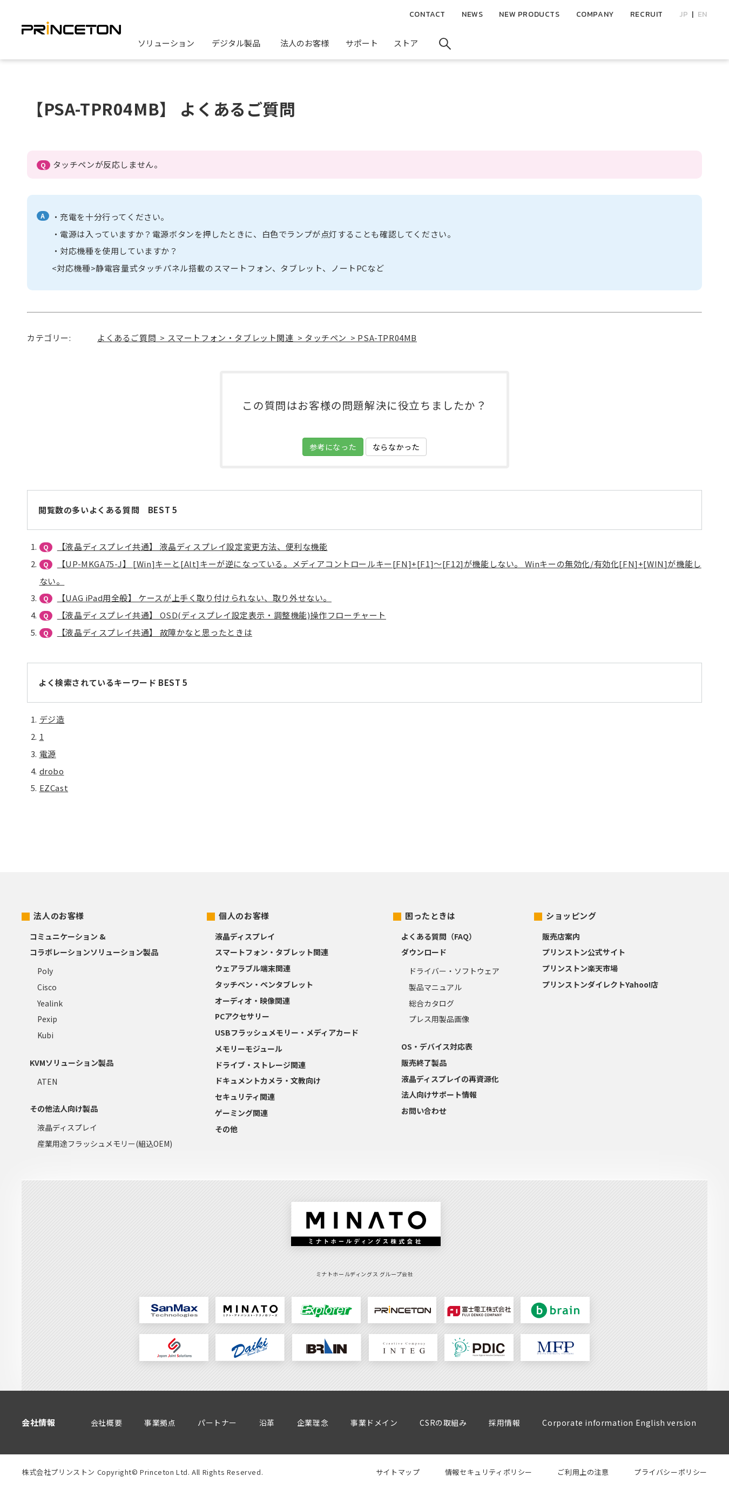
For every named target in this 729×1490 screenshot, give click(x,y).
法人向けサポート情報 (439, 1094)
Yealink (50, 1003)
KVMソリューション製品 (71, 1062)
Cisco (47, 987)
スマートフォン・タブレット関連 (271, 952)
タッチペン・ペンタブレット (264, 984)
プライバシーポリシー (670, 1472)
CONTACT (427, 14)
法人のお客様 (58, 915)
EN (702, 14)
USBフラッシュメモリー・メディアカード (287, 1032)
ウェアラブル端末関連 (253, 968)
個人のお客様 (244, 915)
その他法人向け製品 (64, 1108)
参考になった (333, 446)
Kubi (45, 1035)
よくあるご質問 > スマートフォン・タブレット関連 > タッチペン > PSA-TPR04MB (257, 337)
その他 (226, 1129)
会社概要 (106, 1422)
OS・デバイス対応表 (437, 1046)
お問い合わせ (424, 1110)
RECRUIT (646, 14)
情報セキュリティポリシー (488, 1472)
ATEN (47, 1081)
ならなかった (396, 446)
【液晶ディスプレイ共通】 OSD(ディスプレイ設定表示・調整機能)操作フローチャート (221, 615)
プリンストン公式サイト (583, 952)
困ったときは (430, 915)
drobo (51, 771)
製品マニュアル (435, 987)
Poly (45, 970)
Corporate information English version (619, 1422)
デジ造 (52, 719)
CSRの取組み (443, 1422)
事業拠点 (160, 1422)
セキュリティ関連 (245, 1096)
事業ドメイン (374, 1422)
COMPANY (595, 14)
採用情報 (504, 1422)
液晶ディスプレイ (67, 1127)
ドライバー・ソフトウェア (454, 970)
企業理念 (312, 1422)
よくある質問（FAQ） (438, 936)
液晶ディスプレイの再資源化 (450, 1078)
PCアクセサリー (242, 1016)
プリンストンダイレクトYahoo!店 (600, 984)
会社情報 (38, 1422)
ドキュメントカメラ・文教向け (268, 1080)
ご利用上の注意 (583, 1472)
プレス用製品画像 (439, 1018)
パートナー (217, 1422)
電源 (47, 753)
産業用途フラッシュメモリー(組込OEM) (104, 1143)
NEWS (472, 14)
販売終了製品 (424, 1062)
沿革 (267, 1422)
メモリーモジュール (248, 1048)
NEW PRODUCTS (529, 14)
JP (683, 14)
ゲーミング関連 (241, 1112)
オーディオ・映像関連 (252, 1000)
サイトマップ (398, 1472)
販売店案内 (561, 936)
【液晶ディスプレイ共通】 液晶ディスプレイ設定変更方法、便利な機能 (192, 546)
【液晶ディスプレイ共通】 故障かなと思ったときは (154, 632)
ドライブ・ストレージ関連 (260, 1064)
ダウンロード (424, 952)
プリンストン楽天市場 (580, 968)
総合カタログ (431, 1003)
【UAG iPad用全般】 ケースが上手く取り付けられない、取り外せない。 (194, 597)
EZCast (54, 787)
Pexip (47, 1018)
